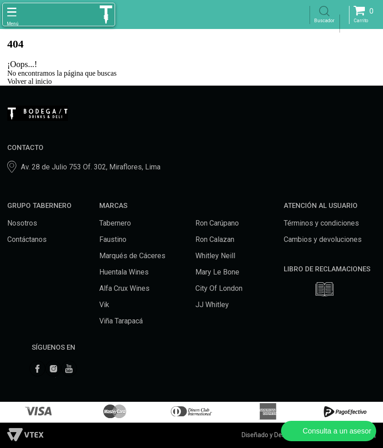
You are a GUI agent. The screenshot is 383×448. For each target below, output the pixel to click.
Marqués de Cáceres (132, 255)
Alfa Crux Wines (124, 288)
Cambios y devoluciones (323, 239)
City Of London (218, 288)
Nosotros (22, 223)
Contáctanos (27, 239)
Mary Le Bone (217, 272)
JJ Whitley (212, 304)
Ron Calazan (214, 239)
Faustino (112, 239)
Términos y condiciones (321, 223)
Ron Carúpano (217, 223)
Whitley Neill (215, 255)
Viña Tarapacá (121, 321)
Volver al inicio (29, 81)
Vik (104, 304)
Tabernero (115, 223)
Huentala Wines (124, 272)
